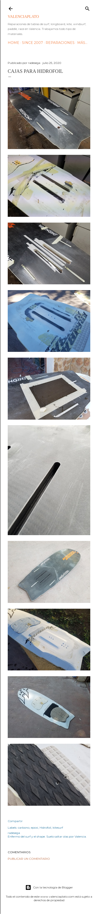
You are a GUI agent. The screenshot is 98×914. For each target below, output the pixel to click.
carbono (23, 827)
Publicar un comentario (29, 858)
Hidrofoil (45, 827)
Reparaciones (60, 43)
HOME (13, 43)
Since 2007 (32, 43)
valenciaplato (23, 16)
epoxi (34, 827)
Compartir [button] (15, 821)
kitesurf (58, 827)
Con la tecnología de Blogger (49, 887)
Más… (82, 43)
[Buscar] (87, 7)
